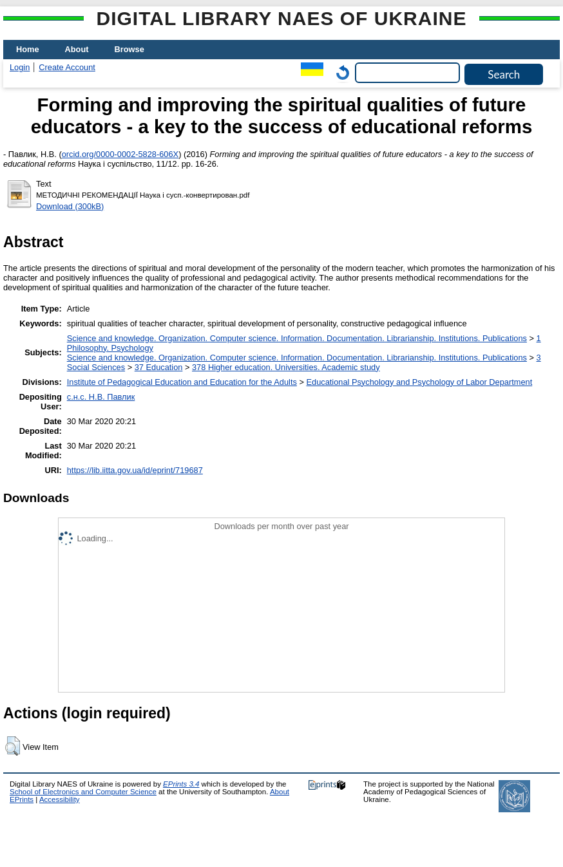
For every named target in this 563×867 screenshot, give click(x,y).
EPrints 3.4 (181, 784)
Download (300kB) (70, 206)
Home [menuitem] (27, 49)
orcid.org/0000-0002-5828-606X (120, 154)
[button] (12, 746)
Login (20, 67)
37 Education (159, 367)
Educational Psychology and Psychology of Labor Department (419, 382)
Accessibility (59, 799)
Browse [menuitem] (129, 49)
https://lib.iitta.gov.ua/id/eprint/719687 (135, 470)
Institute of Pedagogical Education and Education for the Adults (182, 382)
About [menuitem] (77, 49)
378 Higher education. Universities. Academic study (286, 367)
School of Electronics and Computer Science (83, 792)
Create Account (67, 67)
